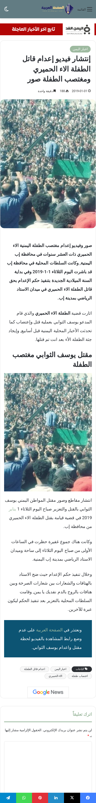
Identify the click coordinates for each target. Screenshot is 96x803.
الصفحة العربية (49, 629)
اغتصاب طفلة (80, 676)
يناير (12, 508)
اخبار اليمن (80, 49)
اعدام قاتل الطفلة (34, 669)
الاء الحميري (55, 676)
